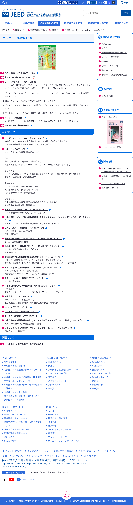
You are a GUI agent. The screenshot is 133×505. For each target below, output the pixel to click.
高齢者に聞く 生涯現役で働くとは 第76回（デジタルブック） (34, 246)
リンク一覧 (110, 451)
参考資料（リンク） (110, 188)
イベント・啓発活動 (110, 57)
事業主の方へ (107, 44)
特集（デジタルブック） (16, 149)
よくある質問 (71, 456)
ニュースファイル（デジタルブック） (22, 311)
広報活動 (52, 433)
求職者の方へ (10, 411)
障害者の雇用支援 (73, 23)
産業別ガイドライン (110, 66)
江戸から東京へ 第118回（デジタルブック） (26, 228)
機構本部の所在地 (13, 472)
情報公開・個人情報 (57, 418)
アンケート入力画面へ (15, 118)
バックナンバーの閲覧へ (112, 147)
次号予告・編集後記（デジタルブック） (23, 316)
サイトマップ (53, 456)
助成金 (104, 48)
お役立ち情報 (10, 441)
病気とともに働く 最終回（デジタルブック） (26, 278)
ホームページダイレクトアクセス (63, 441)
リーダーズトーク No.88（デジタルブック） (26, 138)
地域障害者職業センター (15, 366)
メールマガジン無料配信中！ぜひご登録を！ (24, 344)
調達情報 (52, 422)
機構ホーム (10, 23)
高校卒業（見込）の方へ (15, 418)
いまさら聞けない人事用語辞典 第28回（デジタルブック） (32, 286)
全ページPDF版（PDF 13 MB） (20, 77)
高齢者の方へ (107, 70)
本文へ (8, 3)
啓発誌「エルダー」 (73, 30)
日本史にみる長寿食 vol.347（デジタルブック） (28, 210)
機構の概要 (53, 414)
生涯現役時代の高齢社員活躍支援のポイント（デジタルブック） (34, 257)
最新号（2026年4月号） (111, 117)
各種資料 (54, 30)
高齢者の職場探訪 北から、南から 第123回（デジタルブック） (35, 238)
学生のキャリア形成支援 (59, 429)
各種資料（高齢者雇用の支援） (115, 75)
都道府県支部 (107, 96)
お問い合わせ (89, 456)
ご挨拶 (51, 411)
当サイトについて (13, 451)
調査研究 (105, 61)
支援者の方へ (98, 370)
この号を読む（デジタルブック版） (21, 73)
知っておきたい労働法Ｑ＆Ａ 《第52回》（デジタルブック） (33, 267)
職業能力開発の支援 (98, 23)
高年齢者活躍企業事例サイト (114, 52)
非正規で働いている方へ (15, 414)
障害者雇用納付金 (100, 377)
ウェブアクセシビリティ (39, 451)
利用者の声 (9, 437)
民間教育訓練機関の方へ (15, 433)
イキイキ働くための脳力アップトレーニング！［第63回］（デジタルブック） (40, 328)
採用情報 (52, 426)
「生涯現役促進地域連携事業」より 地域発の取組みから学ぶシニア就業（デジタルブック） (47, 320)
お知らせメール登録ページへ (18, 125)
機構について (121, 23)
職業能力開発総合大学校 (15, 392)
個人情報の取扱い (64, 451)
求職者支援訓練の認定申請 (16, 429)
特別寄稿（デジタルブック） (18, 296)
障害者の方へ (98, 362)
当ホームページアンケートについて (23, 456)
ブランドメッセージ (57, 437)
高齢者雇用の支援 (49, 23)
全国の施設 (28, 23)
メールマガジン (25, 479)
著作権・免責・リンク (89, 451)
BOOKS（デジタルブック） (18, 307)
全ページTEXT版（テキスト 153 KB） (21, 82)
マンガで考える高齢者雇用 (113, 183)
